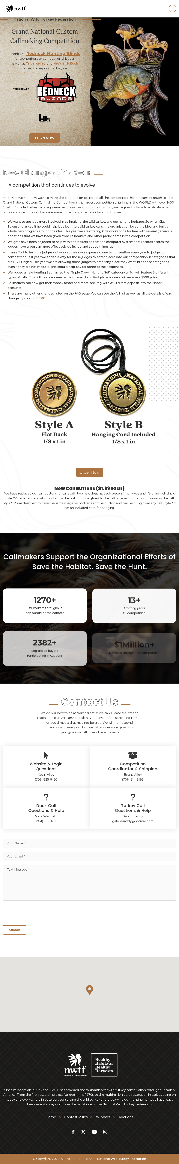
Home (51, 1117)
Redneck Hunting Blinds (53, 53)
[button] (89, 990)
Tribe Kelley (36, 63)
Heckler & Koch (65, 63)
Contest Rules (76, 1117)
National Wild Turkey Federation (121, 1159)
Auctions (125, 1117)
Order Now (89, 472)
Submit (14, 931)
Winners (103, 1117)
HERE (40, 298)
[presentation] (31, 911)
